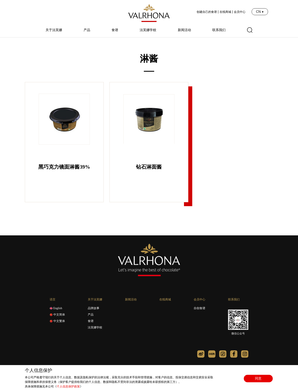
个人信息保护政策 (68, 386)
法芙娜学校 (148, 30)
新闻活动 (184, 30)
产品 (87, 30)
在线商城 (225, 11)
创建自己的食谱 (207, 11)
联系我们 (219, 30)
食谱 (115, 30)
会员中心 (239, 11)
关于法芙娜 (54, 30)
